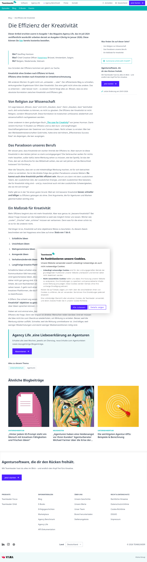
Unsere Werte (80, 504)
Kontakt (75, 3)
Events (31, 8)
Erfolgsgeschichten (46, 509)
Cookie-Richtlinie (80, 301)
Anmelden (107, 3)
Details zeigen (97, 307)
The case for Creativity (57, 122)
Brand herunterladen (83, 514)
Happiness (42, 57)
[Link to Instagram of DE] (8, 544)
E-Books (22, 8)
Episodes (6, 8)
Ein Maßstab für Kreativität (113, 52)
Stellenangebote (81, 519)
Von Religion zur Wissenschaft (114, 46)
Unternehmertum (16, 368)
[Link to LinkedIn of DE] (3, 544)
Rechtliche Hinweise (119, 499)
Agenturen (31, 368)
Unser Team (79, 509)
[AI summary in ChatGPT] (13, 544)
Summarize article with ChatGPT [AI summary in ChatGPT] (116, 61)
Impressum (116, 519)
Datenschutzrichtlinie (120, 504)
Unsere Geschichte (82, 499)
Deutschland (121, 3)
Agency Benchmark (52, 3)
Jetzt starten (110, 84)
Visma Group (140, 557)
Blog (14, 8)
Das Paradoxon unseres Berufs (115, 49)
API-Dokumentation (46, 529)
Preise (66, 3)
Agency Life (35, 3)
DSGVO (114, 514)
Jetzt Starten (137, 3)
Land (61, 544)
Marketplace (43, 514)
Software (24, 3)
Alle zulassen (79, 307)
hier (21, 40)
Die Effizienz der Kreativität (25, 18)
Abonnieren (22, 351)
